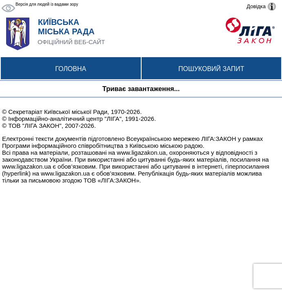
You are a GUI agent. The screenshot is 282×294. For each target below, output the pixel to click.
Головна (70, 68)
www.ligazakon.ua (141, 152)
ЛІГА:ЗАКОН (218, 138)
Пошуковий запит (211, 68)
